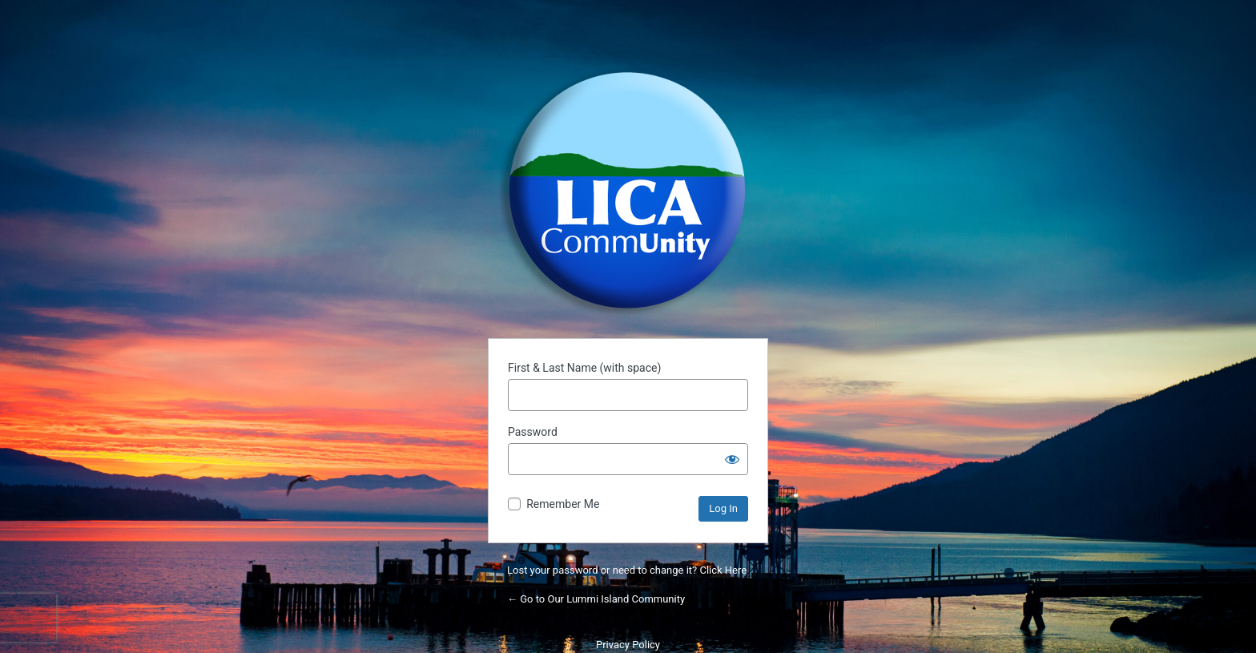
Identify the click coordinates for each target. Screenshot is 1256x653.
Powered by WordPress (628, 190)
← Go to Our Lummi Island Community (596, 599)
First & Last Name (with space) (584, 367)
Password (533, 431)
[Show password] (732, 459)
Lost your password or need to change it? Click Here (627, 570)
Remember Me (562, 504)
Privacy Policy (628, 645)
